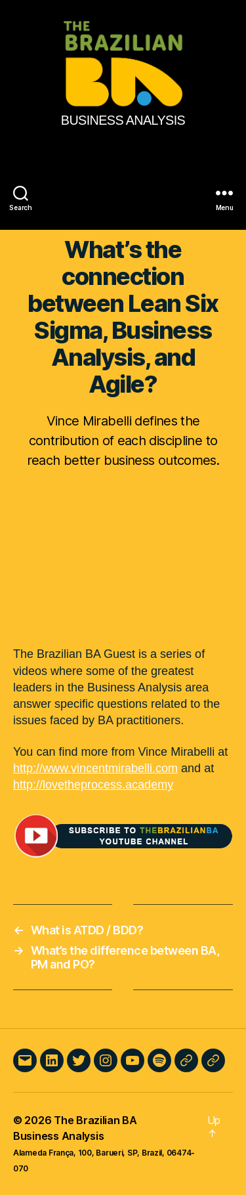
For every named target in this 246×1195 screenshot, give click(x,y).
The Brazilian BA (95, 1120)
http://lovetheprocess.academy (93, 784)
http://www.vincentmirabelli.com (95, 768)
